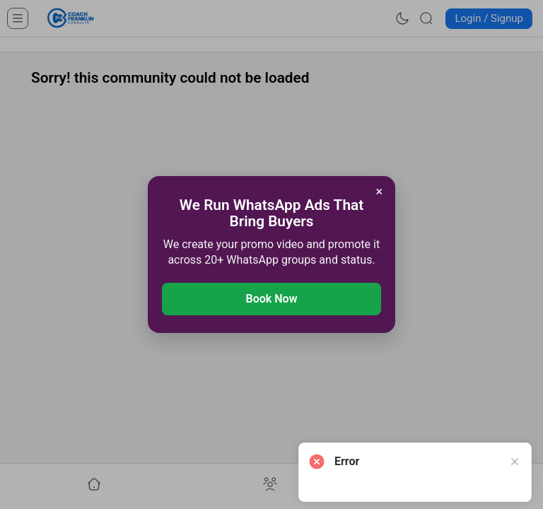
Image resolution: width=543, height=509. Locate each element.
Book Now (272, 298)
